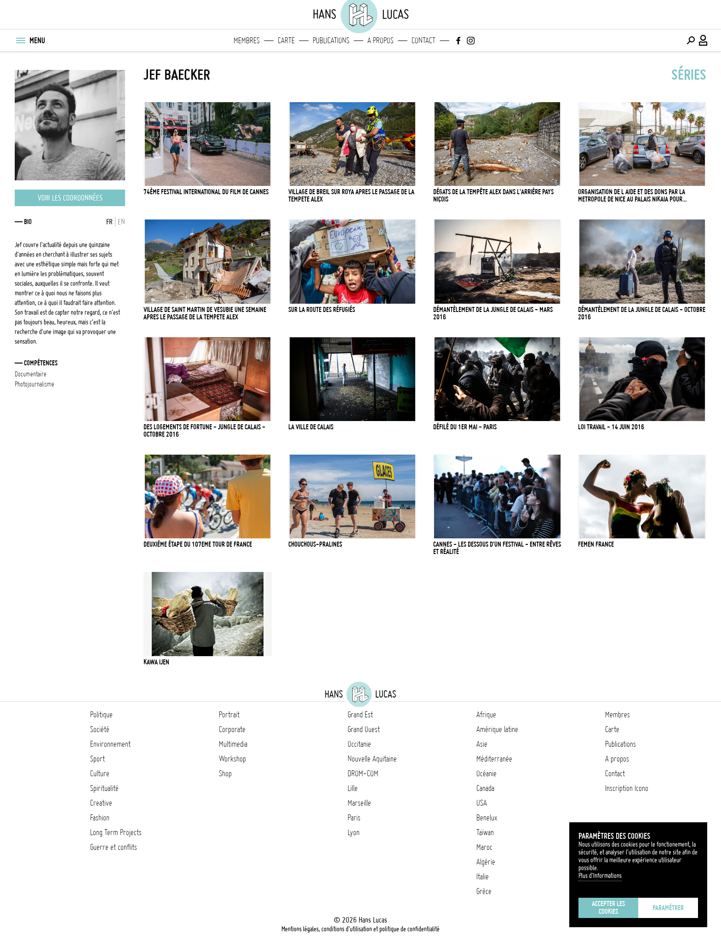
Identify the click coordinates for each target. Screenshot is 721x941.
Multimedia (233, 744)
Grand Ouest (364, 729)
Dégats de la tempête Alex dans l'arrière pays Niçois (493, 195)
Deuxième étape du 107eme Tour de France (197, 544)
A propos (380, 40)
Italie (482, 876)
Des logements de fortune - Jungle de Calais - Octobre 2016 (204, 430)
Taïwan (485, 832)
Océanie (486, 773)
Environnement (110, 744)
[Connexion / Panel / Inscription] (703, 40)
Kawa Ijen (156, 662)
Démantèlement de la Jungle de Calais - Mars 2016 (493, 313)
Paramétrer (668, 908)
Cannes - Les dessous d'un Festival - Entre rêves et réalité (497, 548)
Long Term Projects (116, 832)
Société (99, 729)
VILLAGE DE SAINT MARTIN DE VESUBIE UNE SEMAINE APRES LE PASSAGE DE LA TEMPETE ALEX (204, 313)
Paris (354, 817)
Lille (353, 788)
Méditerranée (494, 758)
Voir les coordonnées (70, 197)
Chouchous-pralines (315, 544)
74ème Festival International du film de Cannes (206, 192)
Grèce (484, 891)
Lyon (354, 832)
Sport (97, 758)
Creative (101, 803)
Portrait (229, 714)
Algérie (485, 861)
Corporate (232, 729)
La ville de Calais (310, 427)
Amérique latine (497, 729)
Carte (286, 40)
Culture (99, 773)
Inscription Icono (626, 788)
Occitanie (359, 744)
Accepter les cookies (608, 908)
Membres (247, 40)
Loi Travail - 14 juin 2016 (611, 427)
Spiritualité (104, 788)
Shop (225, 773)
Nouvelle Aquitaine (372, 758)
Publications (331, 40)
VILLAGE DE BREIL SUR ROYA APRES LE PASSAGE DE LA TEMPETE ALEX (351, 195)
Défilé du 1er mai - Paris (465, 427)
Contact (423, 40)
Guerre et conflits (113, 847)
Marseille (359, 803)
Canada (485, 788)
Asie (481, 744)
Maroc (484, 847)
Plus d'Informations (600, 876)
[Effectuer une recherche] (690, 40)
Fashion (99, 817)
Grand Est (360, 714)
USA (481, 803)
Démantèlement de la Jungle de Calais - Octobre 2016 (641, 313)
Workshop (232, 758)
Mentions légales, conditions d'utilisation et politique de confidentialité (360, 929)
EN (121, 221)
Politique (101, 714)
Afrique (486, 714)
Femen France (596, 544)
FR (109, 221)
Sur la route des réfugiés (321, 309)
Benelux (486, 817)
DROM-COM (363, 773)
